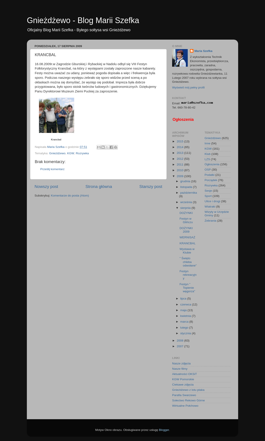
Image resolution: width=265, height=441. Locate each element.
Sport (208, 196)
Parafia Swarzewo (184, 395)
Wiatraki (210, 206)
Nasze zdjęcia (181, 363)
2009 (180, 176)
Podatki (210, 174)
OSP (208, 169)
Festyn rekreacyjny (188, 275)
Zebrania (210, 220)
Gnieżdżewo (57, 153)
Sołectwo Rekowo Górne (188, 400)
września (186, 202)
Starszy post (150, 186)
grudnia (185, 181)
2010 (180, 170)
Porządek (211, 180)
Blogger (164, 430)
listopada (186, 187)
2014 (180, 147)
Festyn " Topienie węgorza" (187, 288)
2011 (180, 164)
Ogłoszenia (183, 119)
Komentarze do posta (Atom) (70, 195)
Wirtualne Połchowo (185, 405)
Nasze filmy (180, 368)
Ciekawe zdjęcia (183, 384)
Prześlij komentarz (52, 169)
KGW (70, 153)
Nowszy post (46, 186)
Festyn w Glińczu (186, 220)
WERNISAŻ (187, 237)
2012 (180, 158)
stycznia (186, 333)
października (188, 192)
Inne (207, 143)
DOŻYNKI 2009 (186, 229)
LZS (207, 159)
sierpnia (185, 207)
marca (184, 321)
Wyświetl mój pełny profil (188, 87)
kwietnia (186, 316)
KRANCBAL (188, 243)
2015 (180, 141)
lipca (183, 298)
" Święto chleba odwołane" (188, 262)
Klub (208, 154)
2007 (180, 346)
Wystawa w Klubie (187, 250)
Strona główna (98, 186)
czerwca (186, 304)
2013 (180, 152)
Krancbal (56, 139)
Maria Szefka (203, 51)
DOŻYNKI (186, 213)
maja (184, 310)
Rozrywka (82, 153)
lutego (184, 327)
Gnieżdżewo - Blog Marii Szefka (83, 20)
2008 (180, 340)
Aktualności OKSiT (184, 374)
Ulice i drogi (212, 201)
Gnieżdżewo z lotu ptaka (188, 389)
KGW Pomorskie (183, 379)
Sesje (208, 190)
